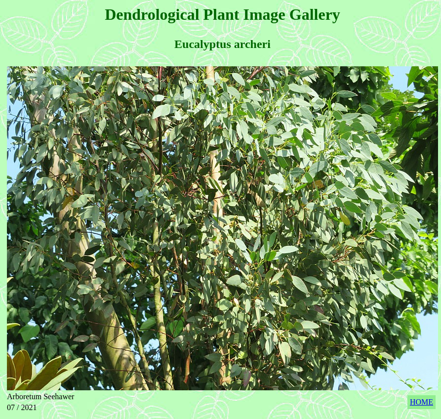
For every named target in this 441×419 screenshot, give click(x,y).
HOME (421, 402)
